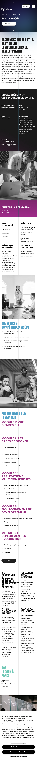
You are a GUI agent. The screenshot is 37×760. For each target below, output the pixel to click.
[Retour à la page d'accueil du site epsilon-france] (8, 10)
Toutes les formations (10, 14)
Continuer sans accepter (18, 743)
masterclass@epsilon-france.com (27, 644)
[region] (18, 735)
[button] (34, 6)
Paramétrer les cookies (18, 757)
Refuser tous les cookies (18, 752)
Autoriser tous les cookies (18, 747)
